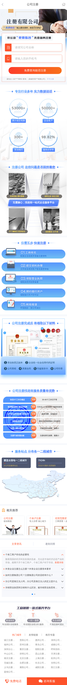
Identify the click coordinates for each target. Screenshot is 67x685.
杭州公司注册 (57, 658)
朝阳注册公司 (41, 649)
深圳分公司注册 (10, 649)
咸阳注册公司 (41, 667)
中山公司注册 (10, 654)
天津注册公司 (57, 654)
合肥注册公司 (26, 663)
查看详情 (58, 562)
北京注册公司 (26, 658)
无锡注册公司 (10, 663)
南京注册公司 (10, 658)
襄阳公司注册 (26, 667)
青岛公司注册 (41, 644)
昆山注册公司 (41, 654)
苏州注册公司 (26, 644)
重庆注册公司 (26, 649)
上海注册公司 (41, 658)
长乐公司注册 (41, 663)
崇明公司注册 (26, 654)
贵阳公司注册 (26, 640)
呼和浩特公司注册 (57, 649)
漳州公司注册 (57, 640)
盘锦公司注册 (10, 672)
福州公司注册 (10, 644)
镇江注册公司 (10, 640)
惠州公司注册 (41, 640)
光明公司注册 (57, 663)
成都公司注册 (57, 644)
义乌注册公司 (10, 667)
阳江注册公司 (57, 667)
